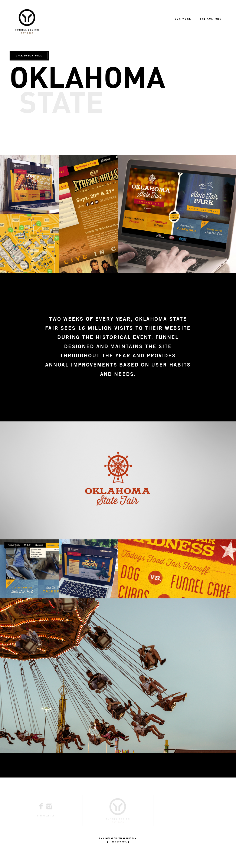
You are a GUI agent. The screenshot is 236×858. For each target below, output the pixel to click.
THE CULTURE (210, 19)
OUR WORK (183, 19)
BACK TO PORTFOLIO (29, 55)
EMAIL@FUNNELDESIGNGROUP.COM (118, 839)
